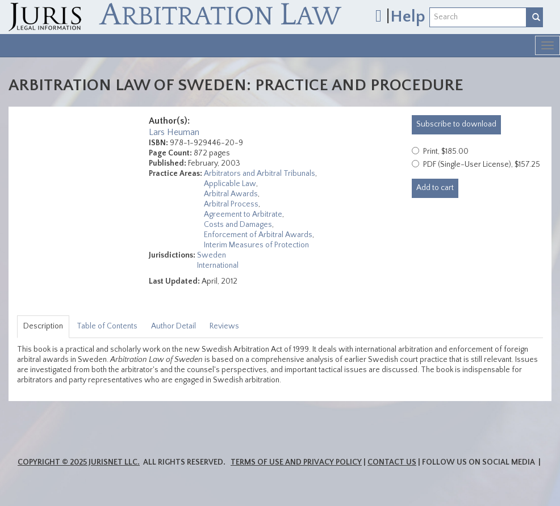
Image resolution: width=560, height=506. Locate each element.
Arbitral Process (231, 204)
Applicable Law (230, 183)
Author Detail (173, 326)
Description (43, 326)
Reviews (224, 326)
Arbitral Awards (231, 194)
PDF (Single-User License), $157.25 (481, 164)
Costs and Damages (238, 224)
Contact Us (391, 462)
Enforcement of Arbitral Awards (258, 234)
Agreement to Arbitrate (243, 214)
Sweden (211, 255)
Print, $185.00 (446, 151)
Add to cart (435, 187)
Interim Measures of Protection (256, 245)
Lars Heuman (174, 132)
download (456, 124)
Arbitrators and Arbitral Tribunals (259, 173)
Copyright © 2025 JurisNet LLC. (79, 462)
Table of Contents (107, 326)
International (218, 265)
